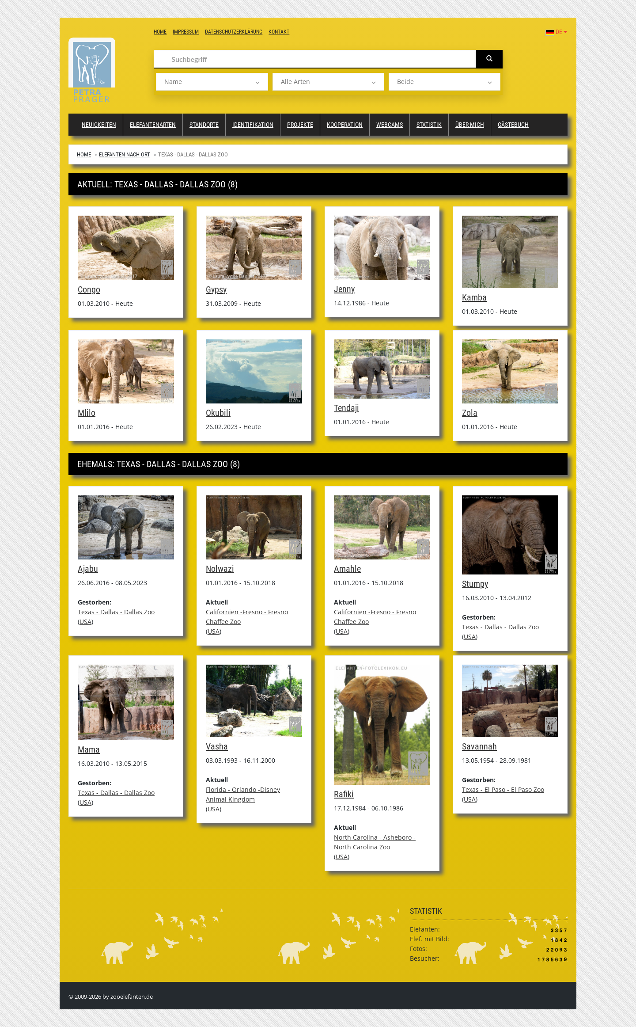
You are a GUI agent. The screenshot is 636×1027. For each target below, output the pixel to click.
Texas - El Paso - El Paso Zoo (503, 789)
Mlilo (86, 412)
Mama (89, 749)
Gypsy (216, 289)
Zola (469, 412)
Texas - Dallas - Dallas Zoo (116, 612)
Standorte (204, 124)
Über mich (469, 124)
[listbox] (212, 82)
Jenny (344, 289)
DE (556, 31)
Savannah (479, 746)
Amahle (347, 568)
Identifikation (252, 124)
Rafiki (344, 794)
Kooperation (345, 124)
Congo (89, 289)
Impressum (186, 32)
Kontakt (279, 32)
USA (85, 621)
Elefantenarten (153, 124)
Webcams (389, 124)
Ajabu (88, 568)
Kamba (474, 297)
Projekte (300, 124)
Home (160, 32)
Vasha (217, 746)
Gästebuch (513, 124)
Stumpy (475, 583)
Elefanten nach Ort (124, 154)
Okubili (218, 412)
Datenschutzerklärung (233, 32)
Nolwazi (220, 568)
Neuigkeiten (99, 124)
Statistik (429, 124)
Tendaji (346, 408)
